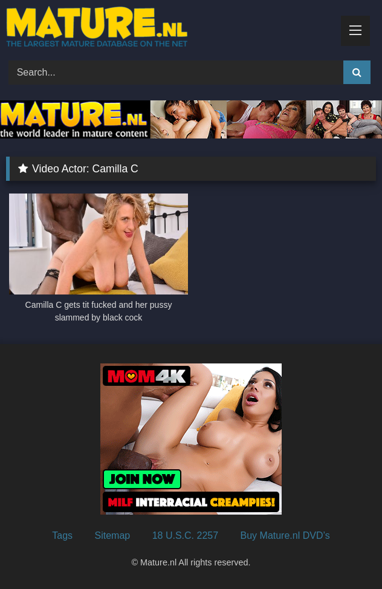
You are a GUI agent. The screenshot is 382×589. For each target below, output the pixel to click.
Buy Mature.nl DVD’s (285, 535)
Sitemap (113, 535)
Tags (62, 535)
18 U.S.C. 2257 (185, 535)
